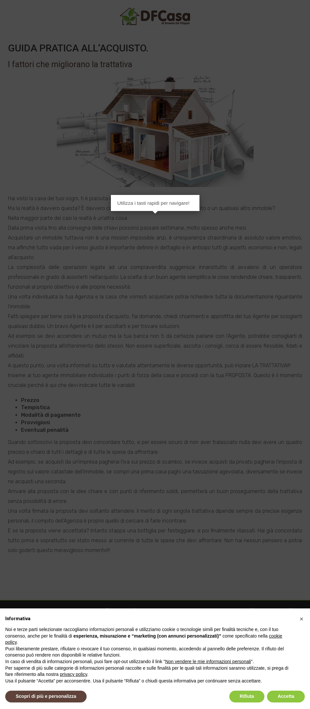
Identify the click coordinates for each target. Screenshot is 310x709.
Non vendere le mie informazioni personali (208, 661)
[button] (301, 619)
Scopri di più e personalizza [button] (46, 696)
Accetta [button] (286, 696)
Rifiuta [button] (247, 696)
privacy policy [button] (73, 674)
